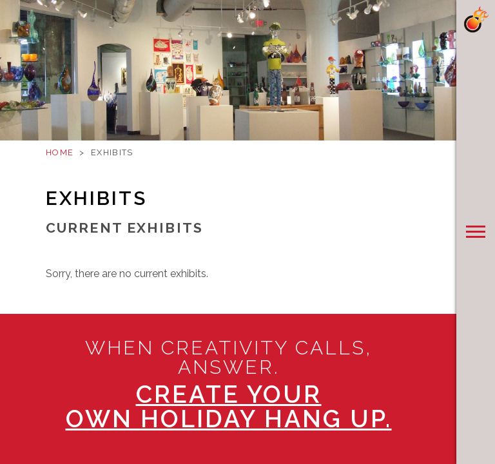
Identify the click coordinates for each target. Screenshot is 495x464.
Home (59, 152)
